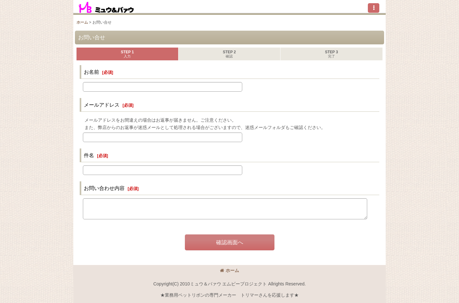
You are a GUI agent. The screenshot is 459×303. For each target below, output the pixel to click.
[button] (373, 8)
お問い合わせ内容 (104, 188)
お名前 (91, 72)
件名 (89, 155)
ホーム (229, 270)
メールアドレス (102, 105)
